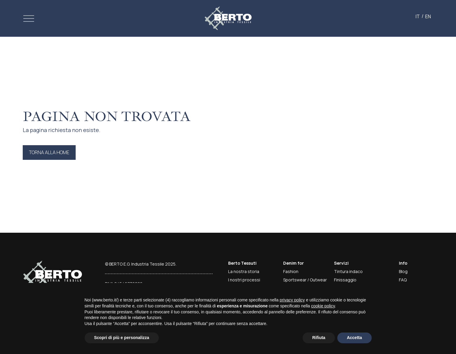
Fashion (290, 271)
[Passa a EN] (428, 16)
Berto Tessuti (242, 263)
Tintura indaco (348, 271)
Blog (403, 271)
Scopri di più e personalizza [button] (121, 337)
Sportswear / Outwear (305, 280)
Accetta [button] (354, 337)
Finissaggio (345, 280)
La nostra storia (243, 271)
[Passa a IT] (418, 16)
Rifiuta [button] (318, 337)
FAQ (403, 280)
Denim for (293, 263)
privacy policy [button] (292, 300)
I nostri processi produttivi (244, 283)
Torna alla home (49, 152)
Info (403, 263)
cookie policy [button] (323, 306)
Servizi (341, 263)
